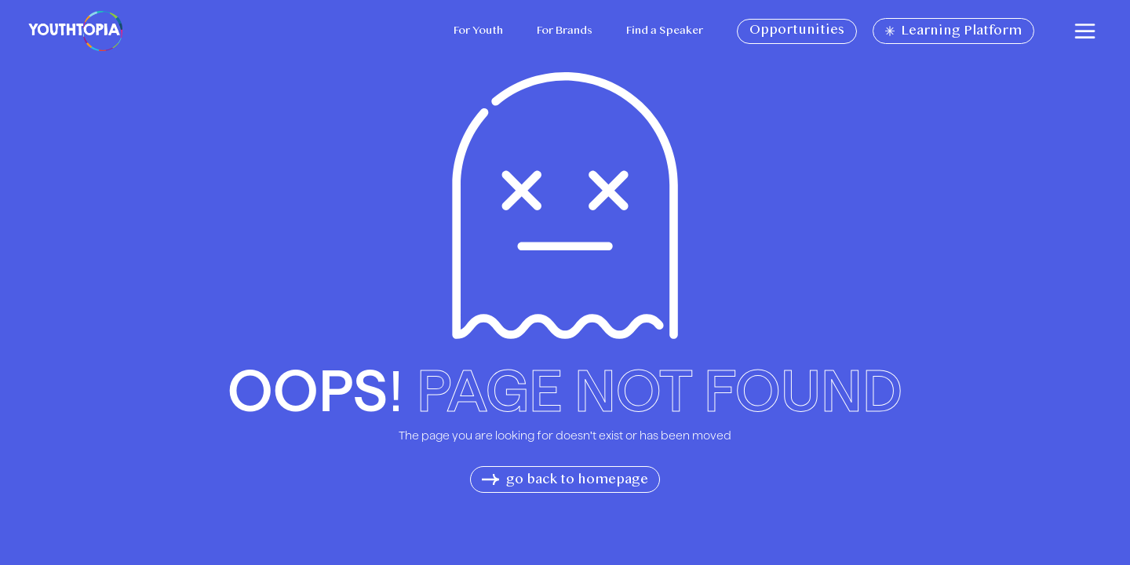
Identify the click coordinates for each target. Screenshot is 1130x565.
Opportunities (796, 31)
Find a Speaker (664, 31)
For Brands (564, 31)
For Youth (478, 31)
